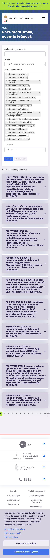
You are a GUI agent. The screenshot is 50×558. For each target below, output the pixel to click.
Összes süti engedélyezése (26, 552)
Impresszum (13, 504)
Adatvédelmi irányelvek (14, 529)
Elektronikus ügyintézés (36, 501)
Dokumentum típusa (13, 70)
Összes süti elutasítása (26, 543)
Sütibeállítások (36, 507)
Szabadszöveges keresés (14, 49)
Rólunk (13, 491)
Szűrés (9, 159)
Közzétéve (8, 145)
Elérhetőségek (13, 496)
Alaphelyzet (21, 159)
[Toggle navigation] (43, 18)
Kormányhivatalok (16, 18)
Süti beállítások (11, 537)
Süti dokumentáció (12, 533)
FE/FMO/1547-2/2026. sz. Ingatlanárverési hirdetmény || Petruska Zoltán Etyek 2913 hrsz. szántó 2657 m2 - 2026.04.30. (24, 331)
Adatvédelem (13, 500)
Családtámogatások (36, 491)
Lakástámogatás (37, 496)
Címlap (5, 28)
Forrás (7, 59)
